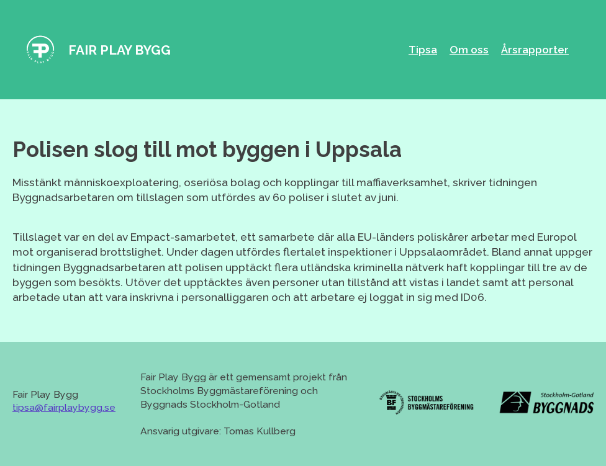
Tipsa (423, 49)
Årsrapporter (535, 49)
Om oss (469, 49)
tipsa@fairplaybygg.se (63, 407)
